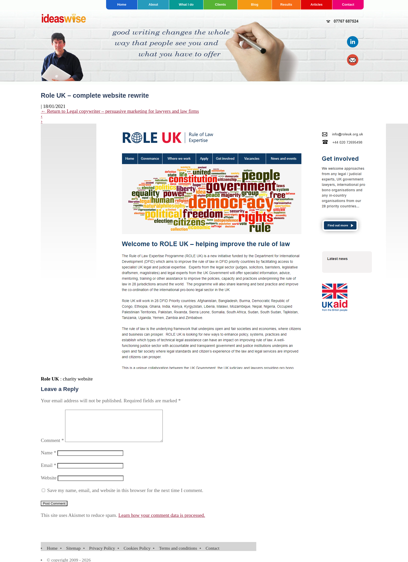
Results (286, 4)
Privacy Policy (102, 554)
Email (48, 471)
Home (121, 4)
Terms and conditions (178, 554)
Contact (348, 4)
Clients (220, 4)
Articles (316, 4)
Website (48, 484)
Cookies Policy (137, 554)
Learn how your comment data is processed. (161, 521)
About (153, 4)
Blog (254, 4)
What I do (186, 4)
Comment (52, 446)
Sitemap (73, 554)
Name (48, 458)
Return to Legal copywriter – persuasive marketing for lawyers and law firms (120, 111)
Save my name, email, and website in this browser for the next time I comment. (125, 496)
